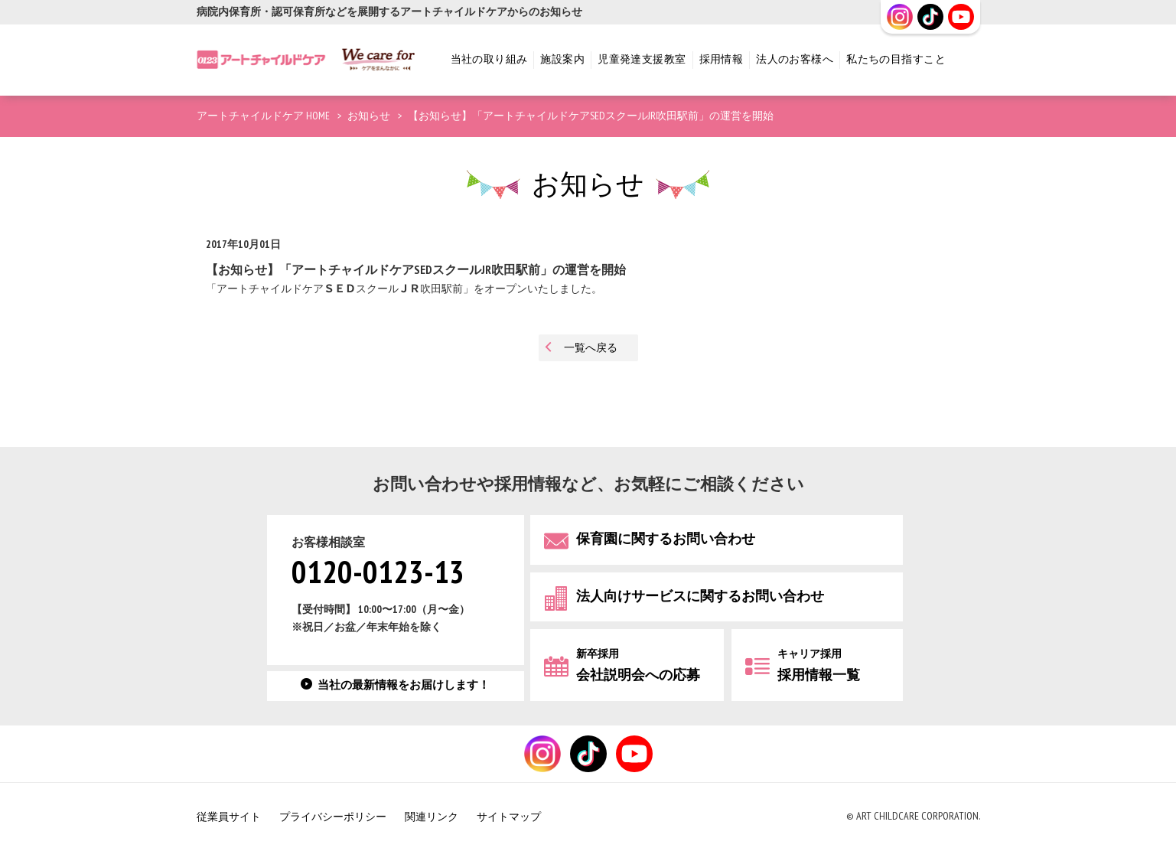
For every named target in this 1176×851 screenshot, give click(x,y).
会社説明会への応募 (638, 665)
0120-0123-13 (378, 573)
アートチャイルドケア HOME (263, 116)
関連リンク (431, 817)
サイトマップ (509, 817)
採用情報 (721, 59)
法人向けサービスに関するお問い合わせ (700, 596)
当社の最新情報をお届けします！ (404, 685)
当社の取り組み (489, 59)
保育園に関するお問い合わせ (665, 539)
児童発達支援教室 (642, 59)
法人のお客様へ (794, 59)
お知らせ (368, 116)
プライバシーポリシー (332, 817)
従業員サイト (229, 817)
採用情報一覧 (818, 665)
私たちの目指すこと (896, 59)
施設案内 (562, 59)
